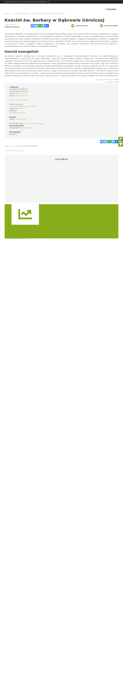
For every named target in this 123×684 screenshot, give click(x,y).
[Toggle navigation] (49, 2)
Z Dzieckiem (110, 9)
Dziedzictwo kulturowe (17, 113)
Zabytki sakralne (26, 128)
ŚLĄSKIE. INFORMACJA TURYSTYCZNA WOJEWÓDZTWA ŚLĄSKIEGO (26, 2)
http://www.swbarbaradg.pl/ (33, 123)
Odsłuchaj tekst (79, 25)
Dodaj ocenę (31, 146)
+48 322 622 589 (21, 119)
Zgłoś (115, 79)
